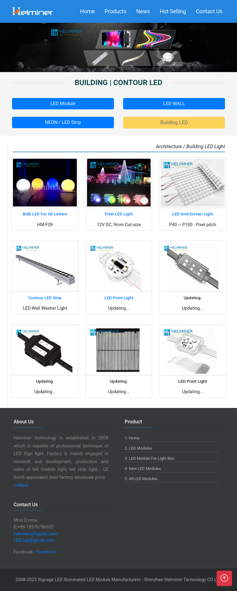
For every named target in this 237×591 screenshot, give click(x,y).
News (143, 11)
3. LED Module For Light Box (149, 458)
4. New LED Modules (143, 468)
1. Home (132, 438)
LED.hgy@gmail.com (34, 540)
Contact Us (209, 11)
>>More (21, 485)
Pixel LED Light (119, 213)
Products (116, 11)
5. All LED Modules (141, 478)
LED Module (62, 103)
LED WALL (174, 103)
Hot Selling (173, 11)
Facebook (46, 552)
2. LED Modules (138, 448)
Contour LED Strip (45, 297)
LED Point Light (118, 297)
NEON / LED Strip (63, 122)
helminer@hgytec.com (36, 533)
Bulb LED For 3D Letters (45, 213)
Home (87, 11)
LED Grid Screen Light (192, 213)
